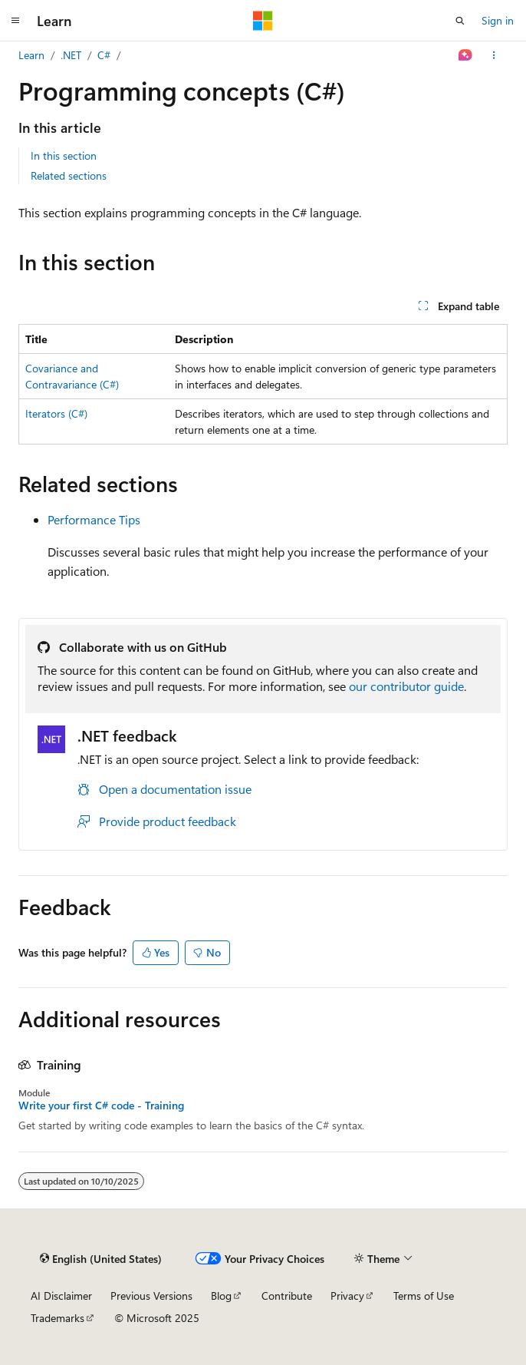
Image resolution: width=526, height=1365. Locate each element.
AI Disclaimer (61, 1295)
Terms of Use (423, 1295)
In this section (64, 155)
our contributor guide (406, 686)
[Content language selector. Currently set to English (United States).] (101, 1258)
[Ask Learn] (466, 55)
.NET (71, 55)
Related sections (69, 175)
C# (103, 55)
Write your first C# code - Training (101, 1105)
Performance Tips (94, 519)
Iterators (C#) (56, 413)
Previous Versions (151, 1295)
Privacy (347, 1295)
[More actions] (494, 55)
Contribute (286, 1295)
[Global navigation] (15, 21)
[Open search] (460, 21)
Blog (221, 1295)
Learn (31, 55)
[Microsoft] (263, 21)
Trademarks (57, 1317)
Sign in (498, 20)
